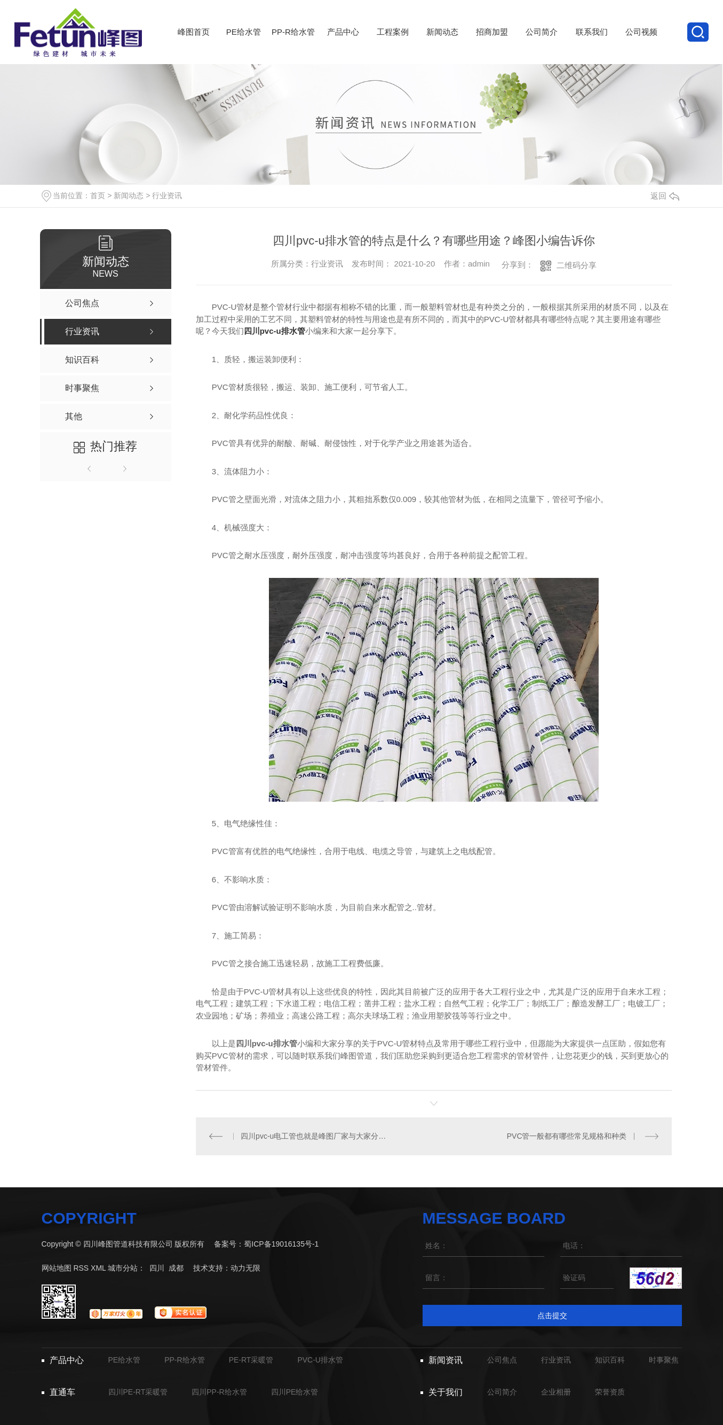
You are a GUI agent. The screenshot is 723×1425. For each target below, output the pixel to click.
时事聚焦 (664, 1360)
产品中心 (343, 45)
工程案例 (392, 45)
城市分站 (123, 1268)
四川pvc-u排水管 (274, 330)
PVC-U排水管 (320, 1360)
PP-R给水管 (293, 45)
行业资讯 (167, 195)
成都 (176, 1268)
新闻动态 (442, 45)
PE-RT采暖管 (251, 1360)
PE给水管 (243, 45)
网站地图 (56, 1268)
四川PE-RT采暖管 (138, 1392)
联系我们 (591, 45)
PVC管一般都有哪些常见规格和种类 (567, 1136)
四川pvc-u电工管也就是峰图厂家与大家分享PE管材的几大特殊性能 (314, 1136)
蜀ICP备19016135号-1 (281, 1244)
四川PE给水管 (295, 1392)
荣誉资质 (610, 1392)
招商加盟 (492, 45)
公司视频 (641, 45)
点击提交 (552, 1315)
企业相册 (556, 1392)
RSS (81, 1268)
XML (98, 1268)
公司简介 (542, 45)
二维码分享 (577, 265)
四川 (156, 1268)
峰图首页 (194, 45)
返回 (664, 195)
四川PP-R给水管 (219, 1392)
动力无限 (245, 1268)
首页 (97, 195)
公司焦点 (502, 1360)
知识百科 (610, 1360)
